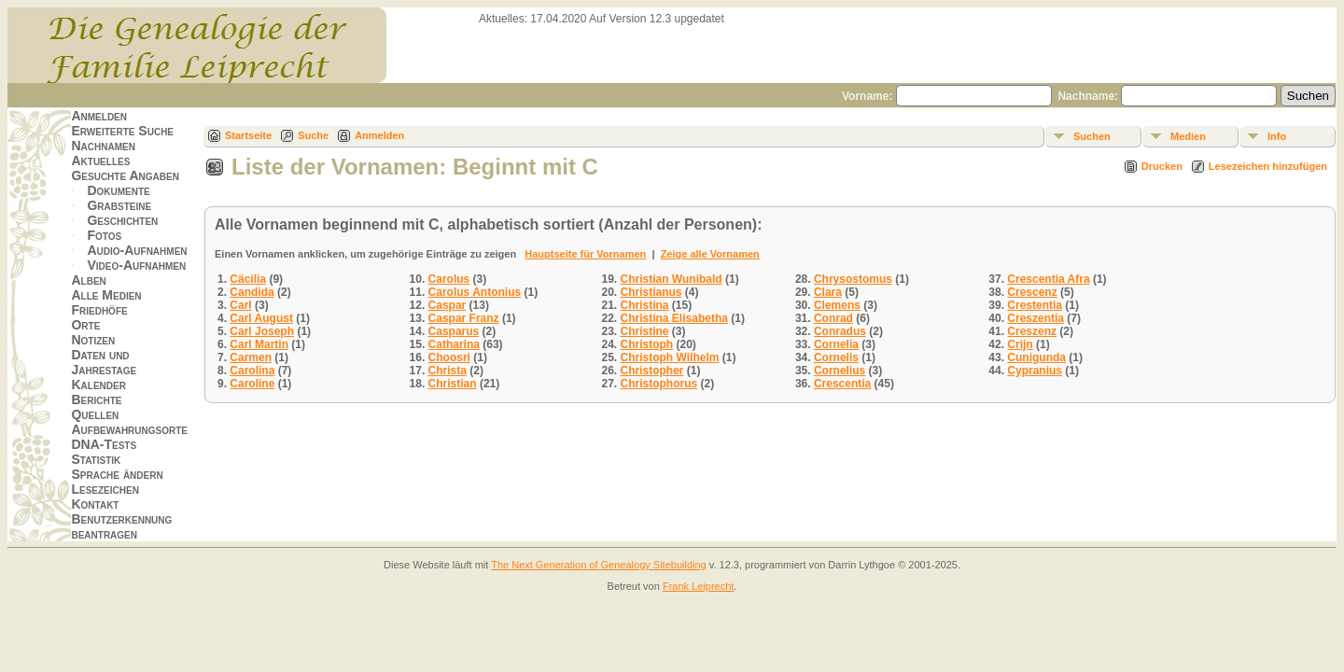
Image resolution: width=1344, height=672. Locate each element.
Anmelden (99, 115)
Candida (251, 292)
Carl (240, 305)
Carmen (251, 357)
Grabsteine (119, 205)
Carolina (252, 370)
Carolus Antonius (475, 292)
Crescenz (1032, 292)
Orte (85, 324)
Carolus (449, 279)
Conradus (840, 331)
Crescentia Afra (1048, 279)
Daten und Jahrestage (103, 362)
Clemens (837, 305)
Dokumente (118, 190)
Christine (645, 331)
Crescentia (842, 383)
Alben (88, 280)
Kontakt (95, 504)
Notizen (93, 339)
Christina (645, 305)
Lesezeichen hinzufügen (1268, 166)
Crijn (1019, 344)
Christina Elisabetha (674, 318)
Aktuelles (100, 160)
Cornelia (836, 344)
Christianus (651, 292)
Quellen (95, 414)
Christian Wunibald (671, 279)
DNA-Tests (103, 444)
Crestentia (1034, 305)
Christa (447, 370)
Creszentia (1035, 318)
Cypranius (1034, 370)
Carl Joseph (262, 331)
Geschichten (122, 220)
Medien (1188, 136)
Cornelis (836, 357)
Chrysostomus (853, 279)
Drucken (1162, 166)
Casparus (454, 331)
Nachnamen (102, 145)
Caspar (447, 305)
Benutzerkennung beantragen (121, 526)
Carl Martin (259, 344)
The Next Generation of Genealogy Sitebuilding (599, 564)
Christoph (647, 344)
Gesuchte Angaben (125, 175)
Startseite (248, 135)
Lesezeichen (104, 489)
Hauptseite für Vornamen (585, 253)
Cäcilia (248, 279)
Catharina (454, 344)
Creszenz (1032, 331)
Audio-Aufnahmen (137, 250)
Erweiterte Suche (122, 130)
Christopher (652, 370)
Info (1276, 136)
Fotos (104, 235)
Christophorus (659, 383)
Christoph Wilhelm (670, 357)
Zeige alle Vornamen (710, 253)
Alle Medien (106, 294)
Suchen (1092, 136)
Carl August (261, 318)
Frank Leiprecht (698, 586)
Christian (452, 383)
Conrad (833, 318)
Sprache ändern (116, 474)
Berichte (96, 399)
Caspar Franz (463, 318)
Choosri (449, 357)
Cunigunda (1036, 357)
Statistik (95, 459)
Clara (828, 292)
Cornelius (839, 370)
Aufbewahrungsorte (129, 429)
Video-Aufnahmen (136, 265)
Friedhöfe (99, 309)
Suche (313, 135)
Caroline (252, 383)
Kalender (98, 384)
